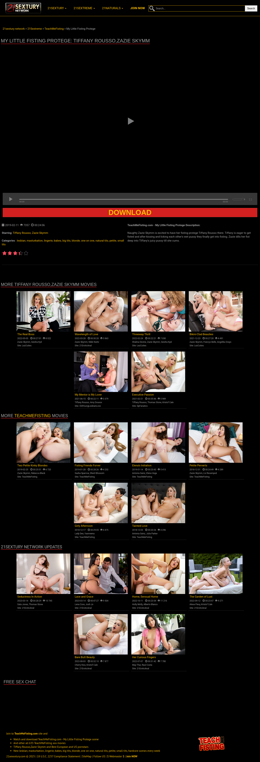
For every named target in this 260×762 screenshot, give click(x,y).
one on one (87, 240)
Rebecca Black (38, 473)
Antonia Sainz (138, 473)
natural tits (101, 240)
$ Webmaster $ (115, 756)
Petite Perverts (198, 465)
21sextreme (84, 8)
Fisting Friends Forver (88, 465)
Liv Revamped (210, 473)
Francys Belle (209, 342)
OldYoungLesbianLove (90, 406)
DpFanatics (142, 406)
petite (112, 240)
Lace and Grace (84, 596)
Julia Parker (152, 533)
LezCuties (27, 345)
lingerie (48, 240)
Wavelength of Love (86, 334)
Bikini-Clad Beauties (201, 334)
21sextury (57, 8)
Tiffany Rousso (22, 233)
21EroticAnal (85, 345)
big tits (66, 240)
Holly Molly (137, 604)
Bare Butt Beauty (85, 657)
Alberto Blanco (151, 604)
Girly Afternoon (84, 525)
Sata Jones (22, 604)
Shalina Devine (139, 342)
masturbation (35, 240)
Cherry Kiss (80, 665)
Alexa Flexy (195, 604)
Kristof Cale (168, 402)
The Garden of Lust (201, 596)
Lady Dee (79, 533)
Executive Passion (143, 394)
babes (57, 240)
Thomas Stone (154, 402)
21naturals (112, 8)
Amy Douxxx (96, 402)
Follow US (99, 756)
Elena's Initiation (142, 465)
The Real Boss (25, 334)
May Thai (136, 665)
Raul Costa (147, 665)
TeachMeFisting (32, 415)
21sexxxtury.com (15, 756)
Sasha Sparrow (82, 473)
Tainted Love (139, 525)
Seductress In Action (29, 596)
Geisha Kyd (36, 342)
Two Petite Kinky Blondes (32, 465)
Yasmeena (90, 533)
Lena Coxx (80, 604)
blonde (76, 240)
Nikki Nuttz (94, 342)
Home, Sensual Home (145, 596)
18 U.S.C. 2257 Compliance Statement (58, 756)
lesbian (21, 240)
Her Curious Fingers (144, 657)
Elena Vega (151, 473)
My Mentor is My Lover (88, 394)
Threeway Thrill (141, 334)
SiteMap (86, 756)
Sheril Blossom (97, 473)
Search (251, 8)
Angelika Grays (224, 342)
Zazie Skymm (40, 233)
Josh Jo (89, 604)
